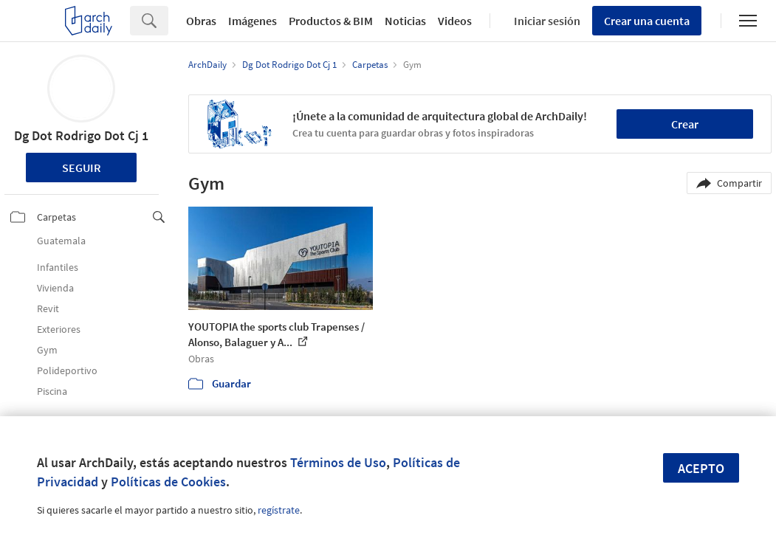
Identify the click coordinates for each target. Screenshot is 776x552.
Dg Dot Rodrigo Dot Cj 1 (81, 135)
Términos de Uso (338, 462)
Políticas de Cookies (168, 481)
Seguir (81, 167)
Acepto (701, 468)
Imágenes (252, 21)
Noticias (405, 21)
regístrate (279, 510)
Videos (455, 21)
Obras (201, 21)
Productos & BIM (331, 21)
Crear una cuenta (647, 20)
